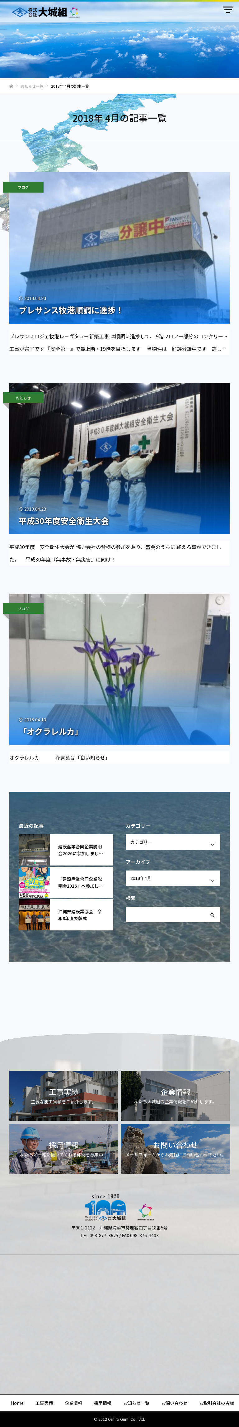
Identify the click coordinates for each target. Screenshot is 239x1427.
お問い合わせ (174, 1403)
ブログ (23, 187)
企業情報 (73, 1403)
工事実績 (44, 1403)
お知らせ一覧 (136, 1403)
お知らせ (23, 397)
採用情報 (102, 1403)
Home (17, 1403)
